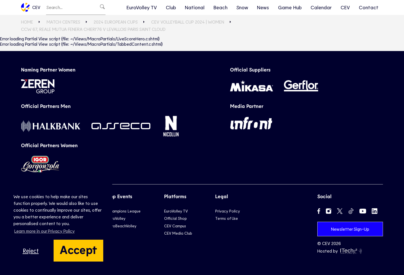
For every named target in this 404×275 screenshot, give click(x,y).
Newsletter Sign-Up (350, 229)
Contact (368, 7)
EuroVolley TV (142, 7)
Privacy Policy (227, 211)
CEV (30, 7)
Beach (221, 7)
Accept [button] (78, 249)
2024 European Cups (116, 21)
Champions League (124, 211)
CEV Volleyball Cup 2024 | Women (187, 21)
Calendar (321, 7)
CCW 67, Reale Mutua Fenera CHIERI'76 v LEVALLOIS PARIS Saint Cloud (93, 29)
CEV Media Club (178, 233)
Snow (242, 7)
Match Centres (63, 21)
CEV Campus (175, 225)
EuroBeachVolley (121, 225)
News (263, 7)
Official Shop (175, 218)
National (195, 7)
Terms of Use (226, 218)
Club (171, 7)
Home (27, 21)
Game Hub (290, 7)
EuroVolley (116, 218)
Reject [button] (31, 250)
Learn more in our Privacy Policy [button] (44, 231)
